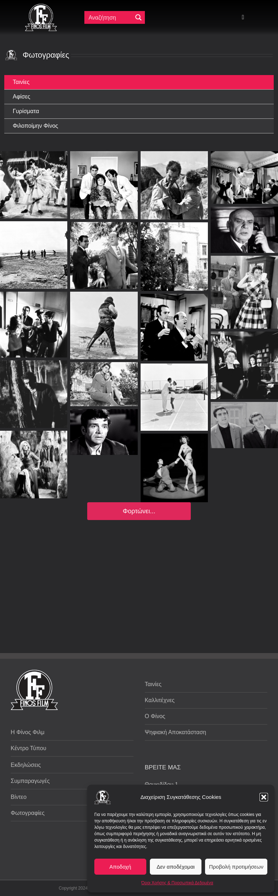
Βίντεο (19, 797)
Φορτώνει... (139, 511)
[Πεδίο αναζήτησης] (110, 17)
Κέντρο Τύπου (28, 748)
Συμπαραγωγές (30, 781)
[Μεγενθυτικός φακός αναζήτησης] (138, 17)
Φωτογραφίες (27, 813)
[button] (263, 797)
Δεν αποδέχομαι (176, 867)
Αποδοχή (120, 867)
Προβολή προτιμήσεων (236, 867)
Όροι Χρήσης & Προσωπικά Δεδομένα (177, 882)
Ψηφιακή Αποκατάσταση (175, 732)
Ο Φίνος (155, 716)
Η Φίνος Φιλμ (27, 732)
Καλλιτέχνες (160, 700)
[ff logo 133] (41, 6)
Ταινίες (153, 684)
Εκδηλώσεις (26, 765)
